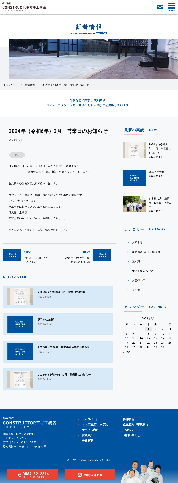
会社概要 (87, 440)
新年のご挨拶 (156, 172)
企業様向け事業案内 (135, 424)
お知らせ (17, 155)
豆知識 (136, 261)
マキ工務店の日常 (142, 271)
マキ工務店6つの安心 (95, 424)
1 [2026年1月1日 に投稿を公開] (148, 329)
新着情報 (30, 84)
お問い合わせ (131, 435)
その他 (136, 290)
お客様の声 (138, 280)
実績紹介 (87, 435)
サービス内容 (90, 430)
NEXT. (86, 252)
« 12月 (127, 351)
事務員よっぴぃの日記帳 (146, 251)
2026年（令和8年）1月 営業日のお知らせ (160, 149)
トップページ (10, 84)
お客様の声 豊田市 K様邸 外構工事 (160, 203)
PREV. (27, 252)
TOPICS (128, 430)
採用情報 (128, 419)
